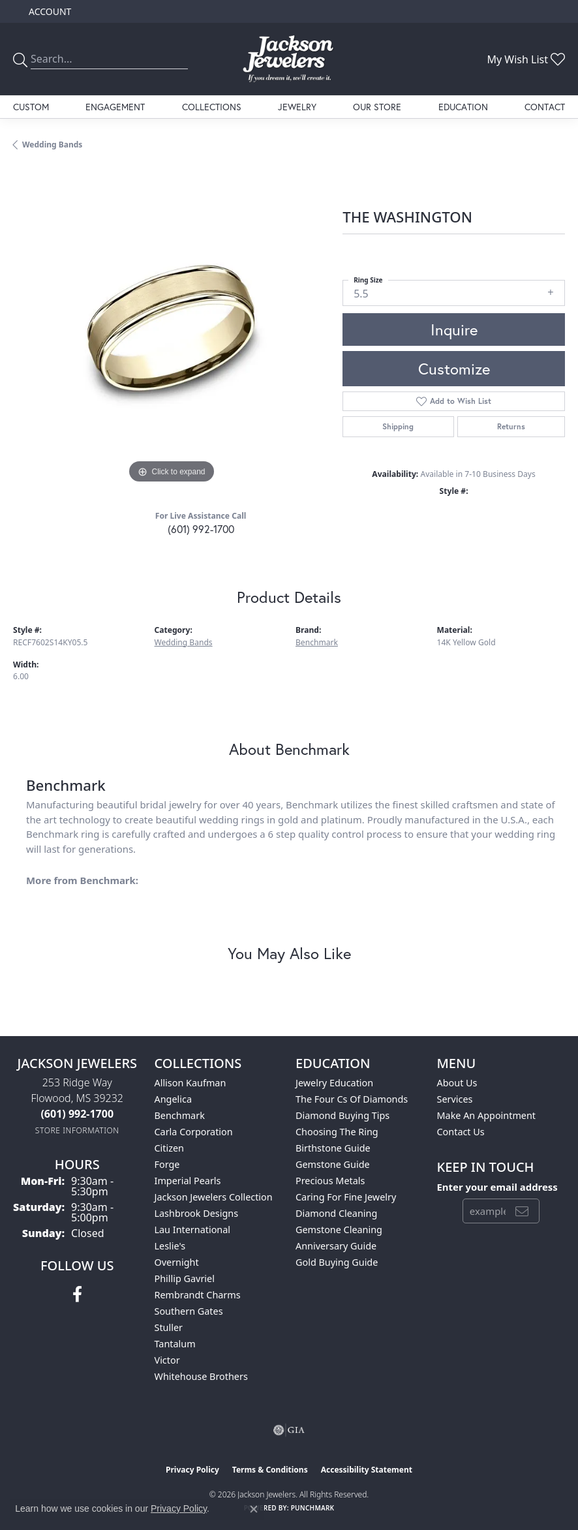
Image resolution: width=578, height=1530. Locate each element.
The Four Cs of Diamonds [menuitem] (352, 1099)
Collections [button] (211, 106)
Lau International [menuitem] (193, 1229)
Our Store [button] (377, 106)
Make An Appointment (486, 1115)
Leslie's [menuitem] (170, 1246)
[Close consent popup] (254, 1509)
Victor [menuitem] (167, 1360)
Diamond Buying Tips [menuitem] (342, 1115)
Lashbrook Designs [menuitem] (197, 1213)
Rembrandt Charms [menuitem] (198, 1295)
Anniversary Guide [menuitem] (336, 1246)
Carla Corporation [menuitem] (194, 1131)
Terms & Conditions (270, 1469)
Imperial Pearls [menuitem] (188, 1180)
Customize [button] (454, 368)
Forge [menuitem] (167, 1164)
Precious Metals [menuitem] (330, 1180)
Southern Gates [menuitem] (189, 1311)
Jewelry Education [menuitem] (334, 1083)
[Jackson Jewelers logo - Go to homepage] (289, 59)
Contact (545, 106)
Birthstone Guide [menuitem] (333, 1148)
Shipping (398, 426)
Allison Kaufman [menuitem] (190, 1083)
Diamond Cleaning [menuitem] (336, 1213)
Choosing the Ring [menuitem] (337, 1131)
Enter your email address (497, 1186)
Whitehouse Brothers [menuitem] (201, 1376)
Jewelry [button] (297, 106)
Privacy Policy (192, 1469)
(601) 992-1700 (201, 529)
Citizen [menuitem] (170, 1148)
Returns (511, 426)
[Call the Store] (77, 1114)
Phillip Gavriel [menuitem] (185, 1278)
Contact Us (461, 1131)
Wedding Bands (52, 144)
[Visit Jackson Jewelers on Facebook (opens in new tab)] (77, 1294)
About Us (457, 1083)
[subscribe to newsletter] (522, 1211)
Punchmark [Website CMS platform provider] (313, 1507)
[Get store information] (77, 1130)
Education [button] (463, 106)
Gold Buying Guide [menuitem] (337, 1262)
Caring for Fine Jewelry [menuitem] (346, 1197)
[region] (171, 328)
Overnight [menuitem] (177, 1262)
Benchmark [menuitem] (180, 1115)
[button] (48, 11)
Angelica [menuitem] (173, 1099)
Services (455, 1099)
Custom (31, 106)
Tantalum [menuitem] (175, 1344)
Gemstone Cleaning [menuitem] (339, 1229)
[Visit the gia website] (289, 1430)
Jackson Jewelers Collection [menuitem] (214, 1197)
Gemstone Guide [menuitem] (333, 1164)
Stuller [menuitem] (169, 1327)
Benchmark (317, 642)
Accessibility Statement (366, 1469)
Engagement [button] (115, 106)
